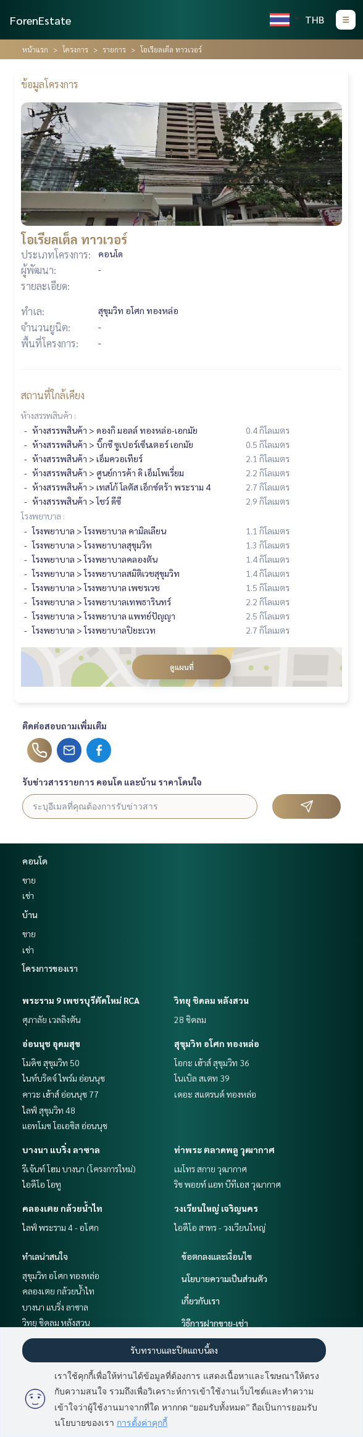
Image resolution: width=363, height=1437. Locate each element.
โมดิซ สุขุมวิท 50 (51, 1062)
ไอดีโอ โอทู (41, 1184)
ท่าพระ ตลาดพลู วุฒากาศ (224, 1149)
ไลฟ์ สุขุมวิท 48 (48, 1110)
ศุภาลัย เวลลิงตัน (51, 1019)
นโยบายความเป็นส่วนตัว (224, 1278)
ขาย (29, 879)
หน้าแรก (35, 49)
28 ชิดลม (190, 1019)
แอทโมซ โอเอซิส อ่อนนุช (64, 1125)
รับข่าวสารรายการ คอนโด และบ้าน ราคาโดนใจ (112, 781)
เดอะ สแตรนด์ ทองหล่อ (215, 1093)
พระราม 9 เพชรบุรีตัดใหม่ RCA (81, 1000)
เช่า (28, 895)
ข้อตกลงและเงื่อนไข (217, 1256)
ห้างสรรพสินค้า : (48, 415)
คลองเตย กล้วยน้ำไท (62, 1208)
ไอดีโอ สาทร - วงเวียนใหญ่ (219, 1227)
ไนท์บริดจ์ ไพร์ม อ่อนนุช (63, 1077)
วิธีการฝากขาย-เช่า (215, 1322)
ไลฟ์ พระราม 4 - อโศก (60, 1227)
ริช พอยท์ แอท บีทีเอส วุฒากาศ (227, 1184)
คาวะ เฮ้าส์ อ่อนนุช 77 (60, 1093)
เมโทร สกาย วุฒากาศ (210, 1168)
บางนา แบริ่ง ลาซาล (61, 1149)
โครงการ (75, 49)
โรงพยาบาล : (43, 515)
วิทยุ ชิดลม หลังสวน (211, 1000)
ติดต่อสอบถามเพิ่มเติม (64, 725)
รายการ (114, 49)
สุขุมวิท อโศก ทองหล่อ (216, 1043)
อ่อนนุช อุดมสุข (51, 1043)
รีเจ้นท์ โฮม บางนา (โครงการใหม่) (79, 1168)
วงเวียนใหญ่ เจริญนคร (216, 1208)
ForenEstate (40, 20)
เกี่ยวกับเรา (201, 1300)
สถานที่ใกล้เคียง (53, 395)
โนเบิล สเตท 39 (202, 1077)
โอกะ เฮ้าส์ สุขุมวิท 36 (211, 1062)
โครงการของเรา (50, 968)
